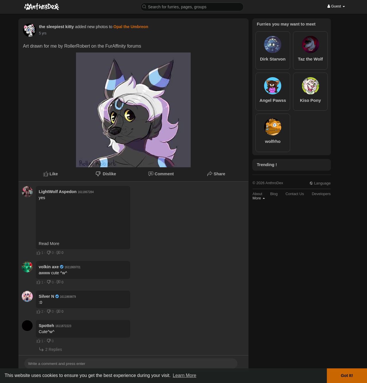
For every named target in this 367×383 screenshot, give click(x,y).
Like (50, 173)
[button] (192, 6)
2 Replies (50, 349)
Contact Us (295, 194)
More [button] (259, 198)
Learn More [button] (184, 375)
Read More (49, 243)
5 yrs (42, 33)
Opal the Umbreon (131, 26)
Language (320, 183)
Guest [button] (336, 6)
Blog (274, 194)
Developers (321, 194)
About (257, 194)
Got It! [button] (347, 375)
